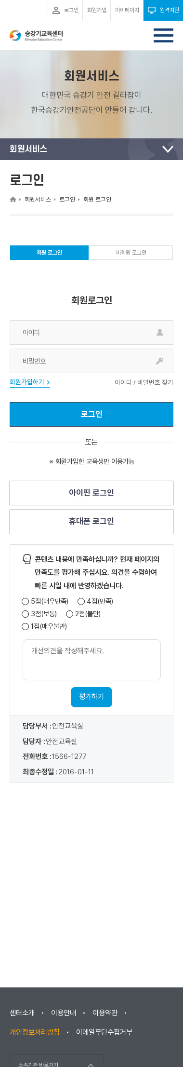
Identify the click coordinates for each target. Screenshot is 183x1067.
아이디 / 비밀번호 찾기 (144, 382)
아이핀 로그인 (91, 493)
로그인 (92, 414)
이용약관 (105, 1013)
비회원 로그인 (131, 252)
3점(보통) (44, 614)
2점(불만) (88, 614)
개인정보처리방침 (35, 1032)
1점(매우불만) (49, 626)
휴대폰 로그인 (91, 521)
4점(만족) (100, 601)
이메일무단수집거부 (104, 1032)
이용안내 (63, 1013)
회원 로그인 (49, 254)
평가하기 (91, 696)
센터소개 (22, 1013)
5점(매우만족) (49, 601)
